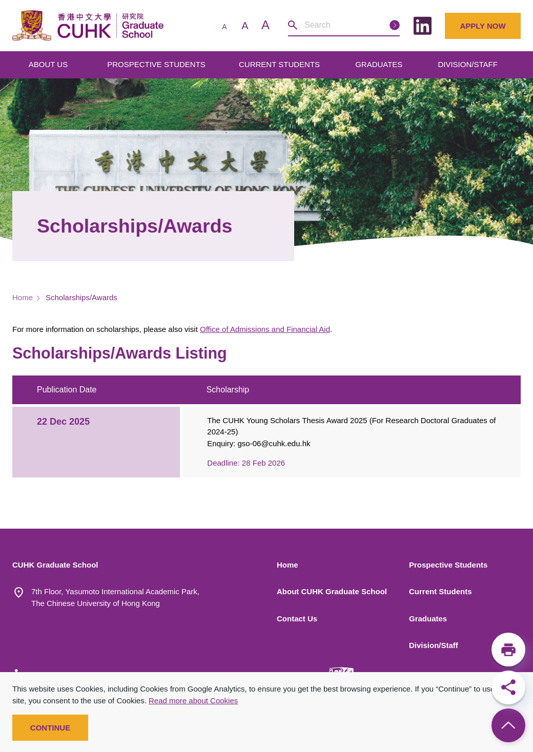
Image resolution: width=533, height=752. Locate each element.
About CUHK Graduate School (332, 591)
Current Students (440, 591)
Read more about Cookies (193, 700)
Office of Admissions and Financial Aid (265, 329)
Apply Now (482, 26)
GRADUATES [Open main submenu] (379, 64)
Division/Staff (433, 645)
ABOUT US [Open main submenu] (49, 64)
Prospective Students (448, 564)
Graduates (428, 618)
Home (22, 297)
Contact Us (297, 618)
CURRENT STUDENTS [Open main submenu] (280, 64)
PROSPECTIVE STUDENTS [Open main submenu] (157, 64)
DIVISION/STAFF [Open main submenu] (469, 64)
